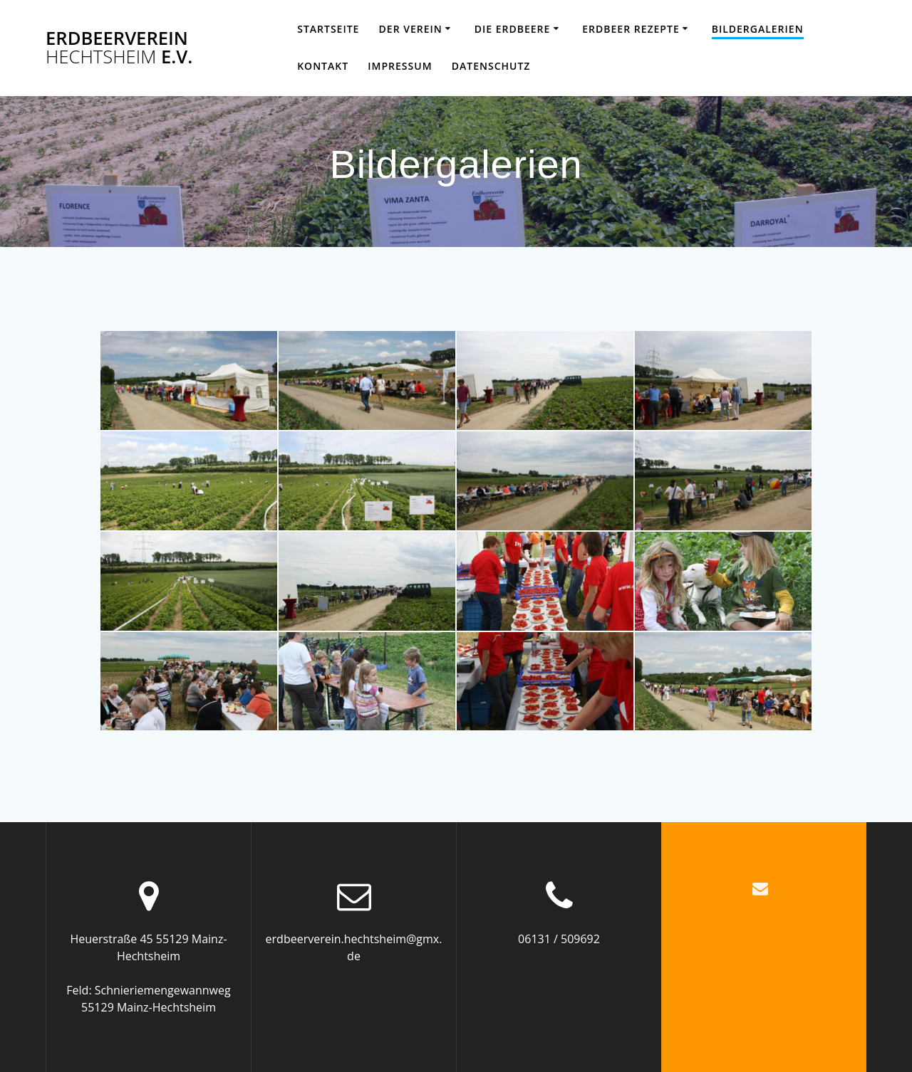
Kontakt (322, 66)
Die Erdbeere (513, 29)
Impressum (400, 66)
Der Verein (410, 29)
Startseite (328, 29)
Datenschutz (491, 66)
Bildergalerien (758, 29)
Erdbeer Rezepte (630, 29)
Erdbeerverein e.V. (119, 47)
